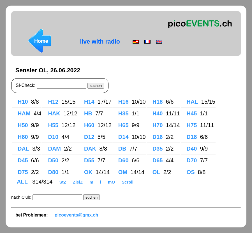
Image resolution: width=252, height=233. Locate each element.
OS (191, 172)
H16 (123, 102)
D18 (192, 137)
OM (122, 172)
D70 (192, 160)
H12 (53, 102)
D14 (123, 137)
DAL (23, 149)
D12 (89, 137)
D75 (23, 172)
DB (122, 149)
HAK (54, 113)
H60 (89, 125)
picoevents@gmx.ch (76, 215)
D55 (89, 160)
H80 (23, 137)
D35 (157, 149)
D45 (23, 160)
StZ (63, 182)
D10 (53, 137)
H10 (23, 102)
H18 (157, 102)
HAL (192, 102)
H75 (192, 125)
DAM (54, 149)
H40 (157, 113)
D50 (53, 160)
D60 (123, 160)
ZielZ (78, 182)
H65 (123, 125)
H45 (192, 113)
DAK (90, 149)
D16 (157, 137)
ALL (23, 182)
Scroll (127, 182)
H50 (23, 125)
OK (88, 172)
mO (112, 182)
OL (156, 172)
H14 (89, 102)
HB (88, 113)
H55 (53, 125)
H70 (157, 125)
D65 (157, 160)
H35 (123, 113)
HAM (24, 113)
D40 (192, 149)
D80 (53, 172)
